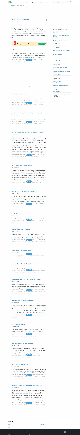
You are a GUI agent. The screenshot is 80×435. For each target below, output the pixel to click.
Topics (27, 2)
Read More (29, 103)
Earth (9, 424)
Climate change (42, 424)
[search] (68, 2)
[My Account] (71, 1)
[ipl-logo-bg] (10, 2)
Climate (9, 427)
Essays (22, 2)
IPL (8, 5)
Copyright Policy (27, 434)
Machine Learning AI (40, 2)
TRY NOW (42, 43)
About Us (10, 434)
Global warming (10, 425)
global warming (35, 53)
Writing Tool (32, 2)
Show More (29, 59)
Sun (41, 425)
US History (47, 2)
